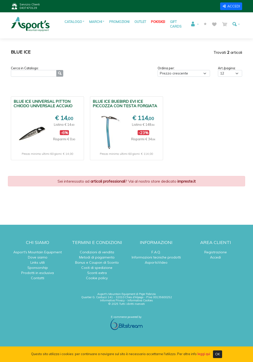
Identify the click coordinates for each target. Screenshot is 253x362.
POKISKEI (158, 22)
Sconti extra (97, 273)
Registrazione (215, 252)
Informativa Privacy (112, 300)
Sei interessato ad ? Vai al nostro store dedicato (127, 181)
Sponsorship (37, 267)
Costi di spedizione (96, 267)
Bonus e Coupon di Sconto (97, 262)
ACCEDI (231, 6)
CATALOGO (73, 22)
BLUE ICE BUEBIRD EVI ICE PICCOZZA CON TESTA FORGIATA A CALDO (125, 106)
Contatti (37, 278)
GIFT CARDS (176, 24)
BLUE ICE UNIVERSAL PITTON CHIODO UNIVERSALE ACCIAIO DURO (43, 106)
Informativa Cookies (140, 300)
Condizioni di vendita (97, 252)
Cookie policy (97, 278)
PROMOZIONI (119, 22)
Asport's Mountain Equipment (37, 252)
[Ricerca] (34, 74)
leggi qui (203, 354)
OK (217, 354)
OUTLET (140, 22)
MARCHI (95, 22)
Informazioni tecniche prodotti (156, 257)
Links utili (37, 262)
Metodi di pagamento (97, 257)
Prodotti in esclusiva (37, 273)
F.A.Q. (156, 252)
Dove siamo (37, 257)
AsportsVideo (156, 262)
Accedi (215, 257)
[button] (194, 24)
